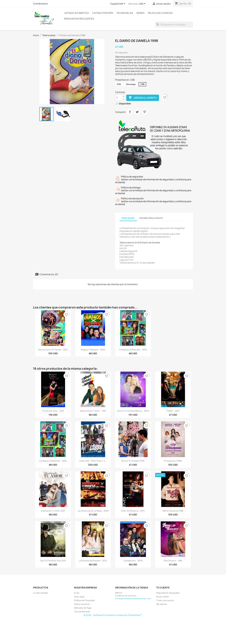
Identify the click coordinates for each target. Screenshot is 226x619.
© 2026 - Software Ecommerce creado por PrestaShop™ (113, 615)
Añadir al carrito (143, 98)
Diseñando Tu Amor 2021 (53, 510)
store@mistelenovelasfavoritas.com (133, 598)
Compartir (130, 112)
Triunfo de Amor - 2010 (53, 410)
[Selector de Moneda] (142, 4)
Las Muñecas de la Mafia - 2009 (93, 510)
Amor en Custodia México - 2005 (133, 410)
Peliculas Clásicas (160, 13)
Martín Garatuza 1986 (172, 510)
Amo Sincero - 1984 (173, 560)
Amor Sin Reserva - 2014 (133, 510)
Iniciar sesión (162, 596)
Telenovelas (124, 13)
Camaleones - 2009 (133, 560)
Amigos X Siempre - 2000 (93, 349)
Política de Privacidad (84, 600)
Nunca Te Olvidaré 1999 (133, 460)
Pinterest (144, 112)
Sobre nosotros (82, 604)
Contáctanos (40, 3)
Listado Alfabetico (76, 13)
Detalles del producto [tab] (151, 217)
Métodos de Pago (83, 607)
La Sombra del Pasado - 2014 (93, 560)
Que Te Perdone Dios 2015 (53, 560)
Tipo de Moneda (82, 611)
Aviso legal (79, 596)
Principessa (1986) (173, 460)
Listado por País (102, 13)
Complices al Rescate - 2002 (133, 349)
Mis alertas (161, 604)
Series (140, 13)
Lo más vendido (40, 592)
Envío (76, 592)
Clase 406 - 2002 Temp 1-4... (93, 460)
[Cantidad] (118, 98)
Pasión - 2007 (173, 410)
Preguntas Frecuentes (79, 18)
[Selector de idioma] (118, 4)
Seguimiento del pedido (168, 592)
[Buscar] (174, 24)
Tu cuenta (163, 587)
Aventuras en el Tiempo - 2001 (53, 349)
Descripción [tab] (128, 217)
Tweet (137, 112)
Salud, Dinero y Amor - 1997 (93, 410)
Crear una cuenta (165, 600)
